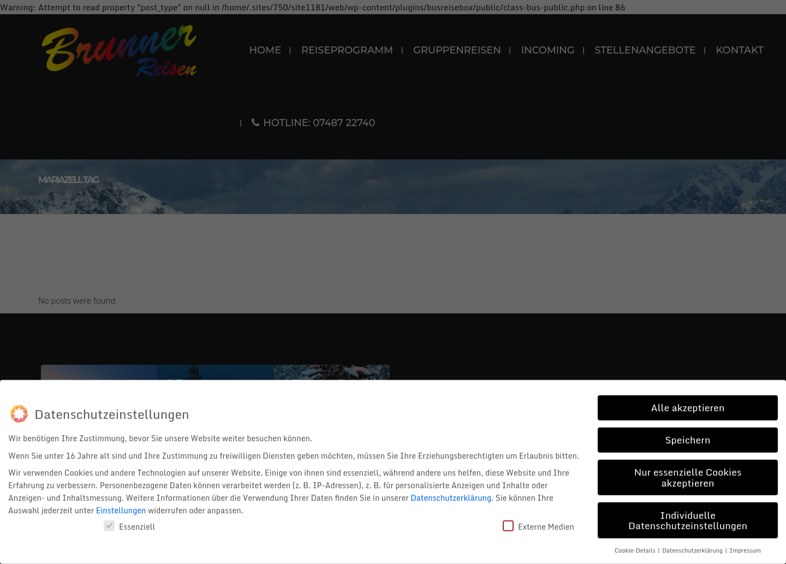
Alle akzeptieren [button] (687, 404)
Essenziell (129, 524)
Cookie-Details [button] (636, 546)
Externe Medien (538, 524)
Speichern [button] (687, 436)
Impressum (745, 546)
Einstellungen (121, 507)
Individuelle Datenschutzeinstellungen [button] (687, 517)
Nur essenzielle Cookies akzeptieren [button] (688, 474)
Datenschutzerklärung (450, 495)
